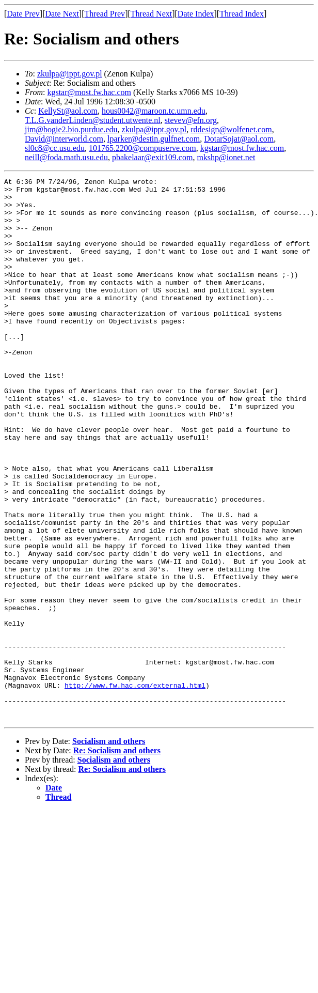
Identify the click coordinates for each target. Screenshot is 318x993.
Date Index (196, 13)
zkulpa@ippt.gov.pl (69, 73)
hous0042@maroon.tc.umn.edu (153, 110)
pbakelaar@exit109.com (152, 157)
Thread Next (151, 13)
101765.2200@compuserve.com (142, 148)
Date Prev (23, 13)
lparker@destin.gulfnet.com (153, 138)
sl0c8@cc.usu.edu (55, 148)
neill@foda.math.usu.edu (66, 157)
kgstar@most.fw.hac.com (89, 92)
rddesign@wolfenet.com (231, 129)
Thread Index (241, 13)
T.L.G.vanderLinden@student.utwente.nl (93, 120)
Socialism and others (108, 849)
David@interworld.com (64, 138)
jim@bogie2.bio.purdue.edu (71, 129)
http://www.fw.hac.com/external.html (135, 787)
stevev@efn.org (191, 120)
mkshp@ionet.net (226, 157)
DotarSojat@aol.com (239, 138)
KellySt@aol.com (68, 110)
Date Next (62, 13)
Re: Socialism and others (117, 859)
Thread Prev (104, 13)
